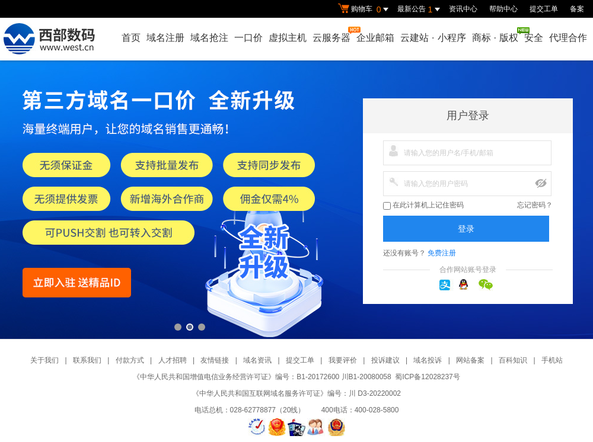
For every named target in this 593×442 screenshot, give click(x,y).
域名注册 (165, 38)
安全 (533, 38)
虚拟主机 (288, 38)
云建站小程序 (433, 38)
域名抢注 (209, 38)
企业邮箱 (375, 38)
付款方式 (130, 360)
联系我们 (87, 360)
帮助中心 (503, 9)
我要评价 (343, 360)
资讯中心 (463, 9)
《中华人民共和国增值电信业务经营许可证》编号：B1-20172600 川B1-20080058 (262, 377)
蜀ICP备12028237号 (427, 377)
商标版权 (495, 35)
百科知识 (513, 360)
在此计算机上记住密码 (423, 205)
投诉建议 (385, 360)
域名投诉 (427, 360)
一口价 (248, 38)
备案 (577, 9)
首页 (131, 38)
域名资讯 (257, 360)
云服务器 (332, 35)
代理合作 (568, 38)
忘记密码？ (535, 205)
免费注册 (442, 253)
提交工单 (544, 9)
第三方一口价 (296, 199)
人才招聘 (172, 360)
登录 (466, 228)
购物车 (364, 9)
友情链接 (214, 360)
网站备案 (470, 360)
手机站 (552, 360)
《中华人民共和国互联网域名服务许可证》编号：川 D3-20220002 (296, 393)
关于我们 (44, 360)
